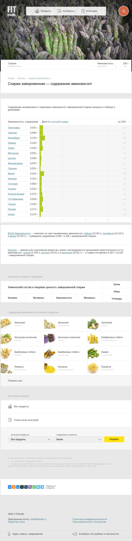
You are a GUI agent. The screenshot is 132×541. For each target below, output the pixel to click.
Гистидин (13, 184)
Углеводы (117, 298)
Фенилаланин (15, 163)
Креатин (12, 250)
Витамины (38, 298)
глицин (26, 252)
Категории (91, 11)
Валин (11, 173)
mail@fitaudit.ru (38, 519)
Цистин (12, 158)
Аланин (12, 189)
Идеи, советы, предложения (28, 534)
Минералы (89, 298)
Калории (12, 298)
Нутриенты (68, 11)
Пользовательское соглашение (89, 522)
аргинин (45, 252)
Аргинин (12, 178)
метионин (67, 252)
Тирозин (12, 168)
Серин (11, 214)
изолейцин (108, 233)
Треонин (12, 133)
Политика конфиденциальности (90, 519)
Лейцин (12, 143)
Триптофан (14, 127)
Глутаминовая (15, 199)
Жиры (117, 291)
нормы (59, 121)
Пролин (12, 209)
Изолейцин (14, 138)
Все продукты (18, 406)
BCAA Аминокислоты (19, 233)
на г (122, 121)
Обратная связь (16, 522)
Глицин (12, 204)
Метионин (13, 153)
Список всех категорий (23, 420)
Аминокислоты (64, 298)
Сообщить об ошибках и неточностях (99, 534)
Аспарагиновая (16, 194)
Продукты (46, 11)
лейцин (88, 233)
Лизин (11, 148)
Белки (117, 284)
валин (13, 236)
